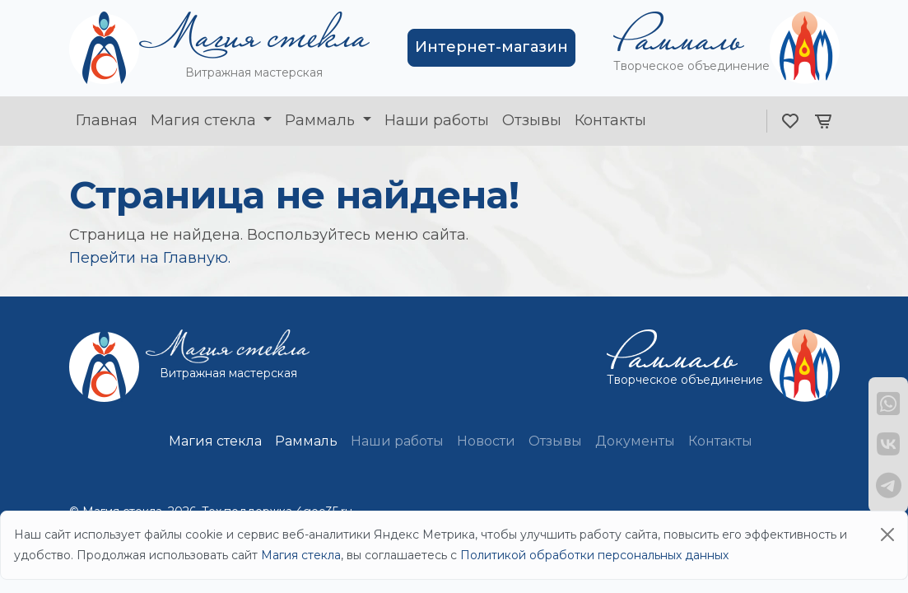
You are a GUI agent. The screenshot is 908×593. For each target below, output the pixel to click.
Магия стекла (205, 120)
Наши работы (436, 120)
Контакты (610, 120)
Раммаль (322, 120)
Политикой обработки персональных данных (594, 555)
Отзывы (531, 120)
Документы (635, 441)
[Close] (887, 534)
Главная (106, 120)
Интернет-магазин (491, 47)
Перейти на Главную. (149, 258)
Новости (486, 441)
